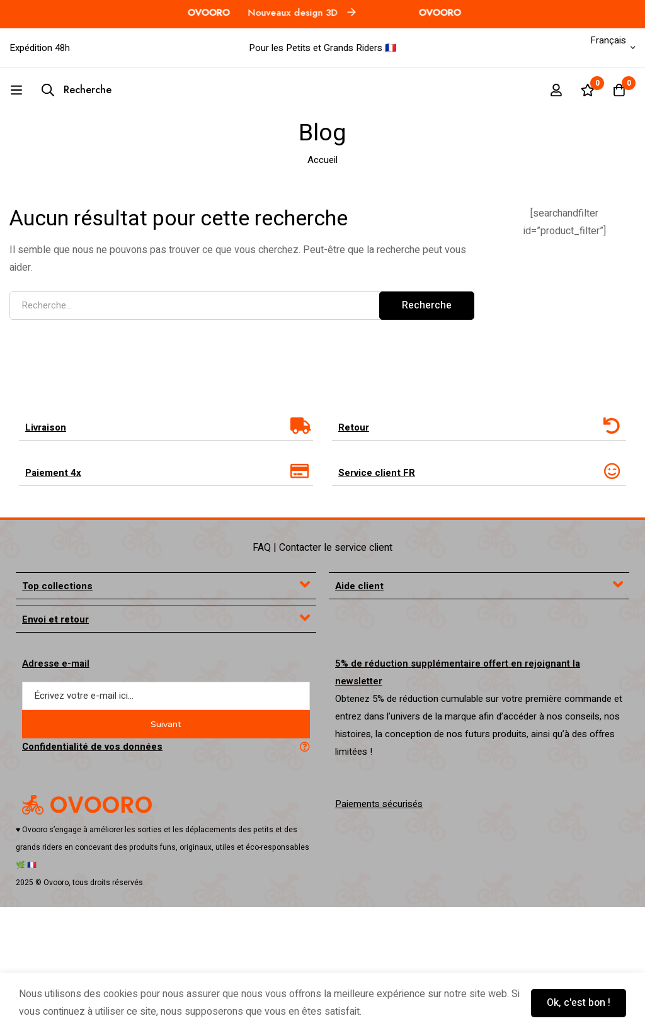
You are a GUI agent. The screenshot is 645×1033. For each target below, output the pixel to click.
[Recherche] (76, 90)
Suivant (166, 724)
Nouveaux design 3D (279, 13)
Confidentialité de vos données (92, 747)
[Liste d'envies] (587, 90)
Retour (353, 427)
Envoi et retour (55, 619)
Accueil (322, 160)
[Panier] (619, 90)
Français (599, 40)
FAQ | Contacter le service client (322, 547)
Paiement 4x (53, 473)
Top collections (57, 586)
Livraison (45, 427)
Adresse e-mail (55, 663)
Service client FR (376, 473)
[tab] (166, 427)
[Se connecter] (556, 90)
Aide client (359, 586)
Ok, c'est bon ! (578, 1002)
